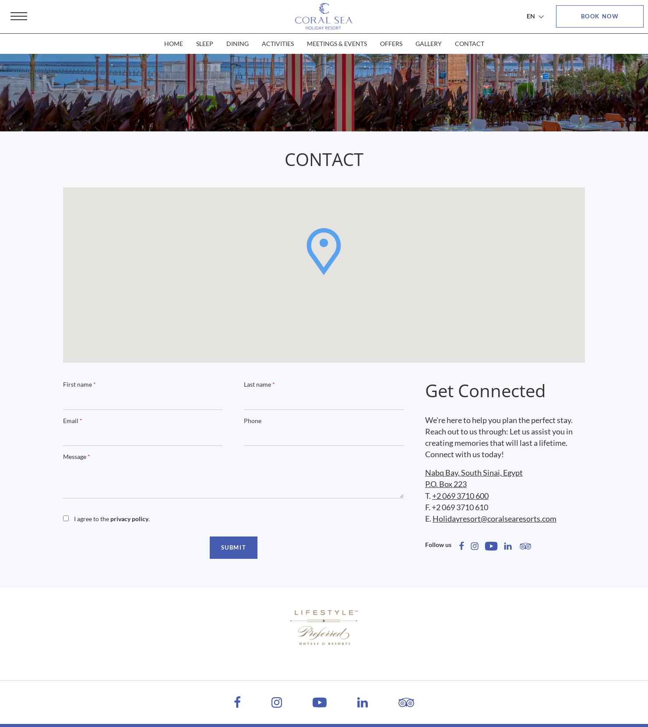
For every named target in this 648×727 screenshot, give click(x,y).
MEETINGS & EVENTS (337, 43)
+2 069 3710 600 (460, 496)
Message (76, 456)
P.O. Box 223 (446, 484)
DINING (237, 43)
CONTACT (469, 43)
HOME (173, 43)
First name (79, 384)
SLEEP (204, 43)
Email (72, 420)
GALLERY (429, 43)
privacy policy (129, 518)
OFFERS (391, 43)
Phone (252, 420)
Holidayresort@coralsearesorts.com (494, 518)
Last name (259, 384)
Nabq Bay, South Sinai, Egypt (474, 472)
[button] (323, 251)
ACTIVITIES (278, 43)
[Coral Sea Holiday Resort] (324, 16)
